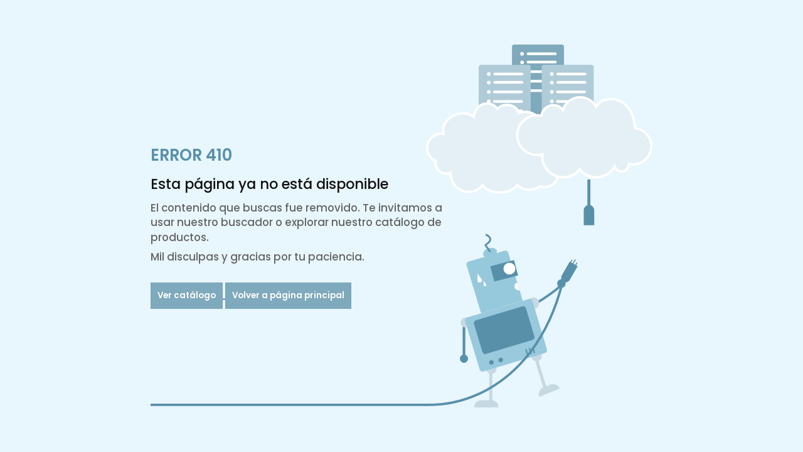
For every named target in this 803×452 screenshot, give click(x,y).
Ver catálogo (186, 295)
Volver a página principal (288, 295)
